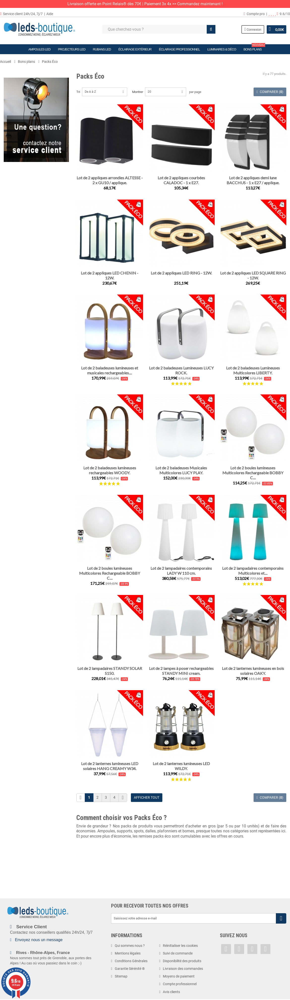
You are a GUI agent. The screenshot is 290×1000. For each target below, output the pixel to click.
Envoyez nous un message (38, 940)
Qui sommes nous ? (130, 946)
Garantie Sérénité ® (130, 969)
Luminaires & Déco (221, 49)
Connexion (252, 29)
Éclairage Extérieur (134, 49)
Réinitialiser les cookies (180, 946)
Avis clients (171, 992)
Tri (78, 92)
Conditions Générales (131, 961)
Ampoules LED (40, 49)
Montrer (137, 92)
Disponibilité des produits (182, 961)
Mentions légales (128, 953)
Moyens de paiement (179, 976)
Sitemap (121, 976)
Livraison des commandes (183, 969)
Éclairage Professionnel (179, 49)
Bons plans (254, 47)
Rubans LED (102, 49)
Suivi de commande (178, 953)
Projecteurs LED (72, 49)
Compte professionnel (180, 984)
